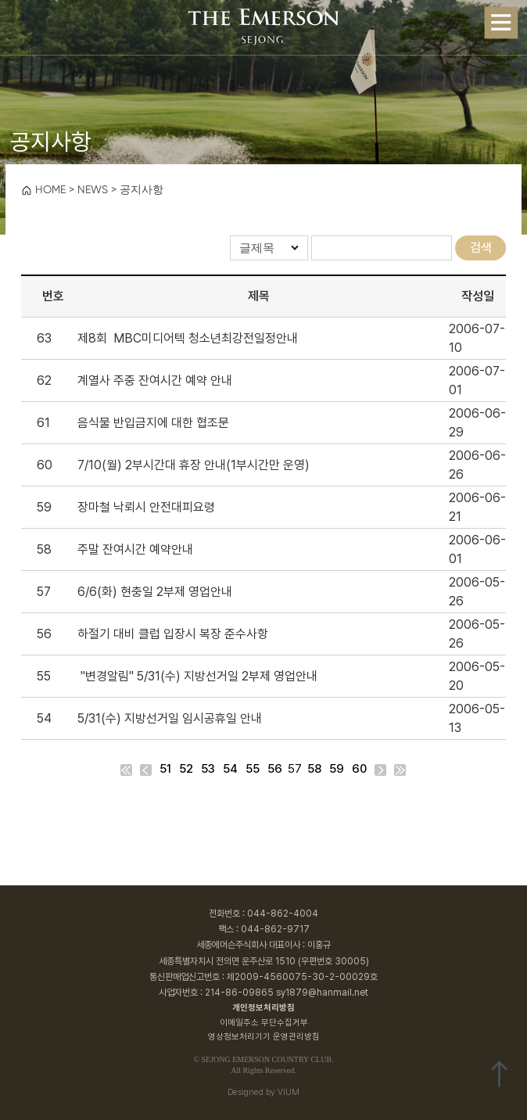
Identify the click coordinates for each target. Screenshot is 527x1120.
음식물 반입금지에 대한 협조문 (153, 422)
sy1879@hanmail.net (322, 992)
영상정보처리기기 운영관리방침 (264, 1037)
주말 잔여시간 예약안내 (135, 549)
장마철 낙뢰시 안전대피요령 (146, 507)
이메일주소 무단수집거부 (264, 1023)
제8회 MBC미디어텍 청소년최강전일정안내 (187, 338)
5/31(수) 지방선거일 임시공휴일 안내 (169, 718)
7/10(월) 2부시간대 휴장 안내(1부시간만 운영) (193, 465)
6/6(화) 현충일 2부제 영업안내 (154, 591)
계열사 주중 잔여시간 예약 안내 (154, 380)
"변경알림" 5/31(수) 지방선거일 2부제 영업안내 (197, 676)
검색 (481, 247)
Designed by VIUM (263, 1092)
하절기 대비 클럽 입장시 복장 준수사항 (172, 633)
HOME (43, 189)
